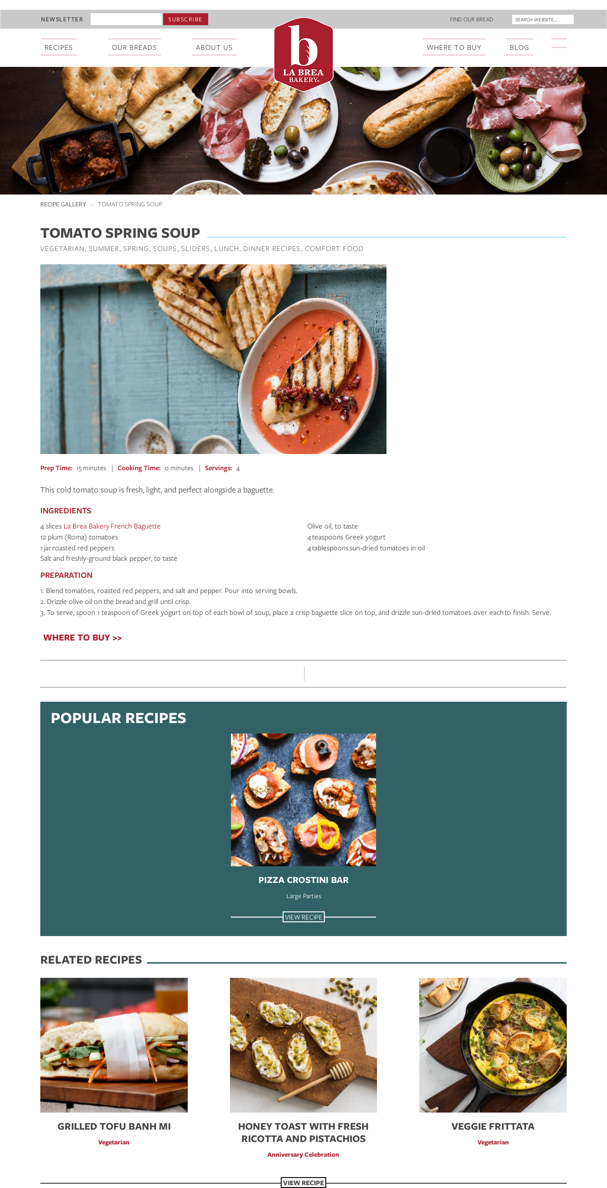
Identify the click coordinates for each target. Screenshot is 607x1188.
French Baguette (135, 525)
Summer (104, 248)
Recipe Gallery (63, 204)
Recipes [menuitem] (59, 47)
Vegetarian (62, 248)
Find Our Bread (471, 19)
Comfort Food (334, 248)
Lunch (226, 248)
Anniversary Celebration (303, 1154)
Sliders (195, 248)
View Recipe (303, 916)
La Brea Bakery (87, 525)
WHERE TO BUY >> (82, 637)
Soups (165, 248)
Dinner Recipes (272, 248)
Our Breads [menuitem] (134, 47)
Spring (136, 248)
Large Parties (303, 895)
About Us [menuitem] (214, 47)
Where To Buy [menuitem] (454, 47)
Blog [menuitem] (519, 47)
